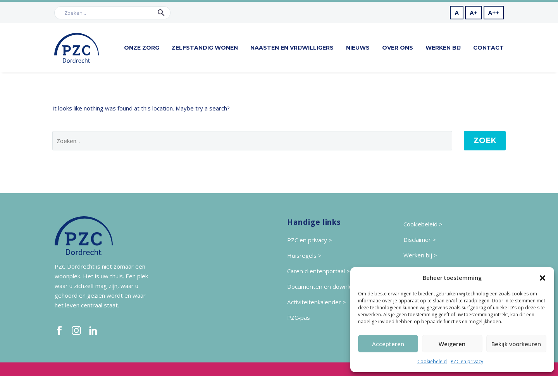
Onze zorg (141, 47)
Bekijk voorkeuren (516, 344)
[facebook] (59, 330)
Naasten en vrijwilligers (292, 47)
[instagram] (76, 330)
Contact (488, 47)
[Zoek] (112, 12)
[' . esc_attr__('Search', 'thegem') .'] (252, 140)
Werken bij (443, 47)
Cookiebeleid (432, 361)
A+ (473, 12)
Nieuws (358, 47)
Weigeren (452, 344)
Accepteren (388, 344)
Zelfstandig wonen (205, 47)
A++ (493, 12)
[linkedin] (93, 330)
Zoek (485, 140)
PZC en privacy (467, 361)
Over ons (397, 47)
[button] (542, 278)
